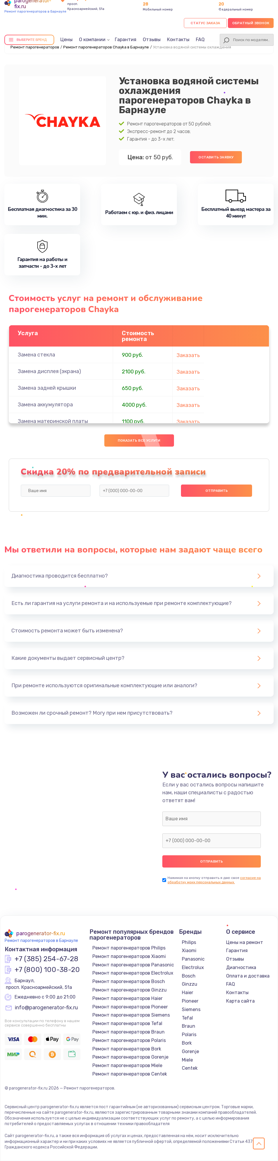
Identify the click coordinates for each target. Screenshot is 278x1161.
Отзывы (152, 39)
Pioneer (190, 1001)
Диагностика (241, 967)
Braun (188, 1026)
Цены (66, 39)
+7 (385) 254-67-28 (46, 959)
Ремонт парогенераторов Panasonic (133, 965)
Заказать (188, 355)
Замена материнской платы (53, 421)
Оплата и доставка (248, 976)
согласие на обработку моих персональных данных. (214, 880)
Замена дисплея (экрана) (49, 371)
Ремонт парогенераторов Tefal (127, 1023)
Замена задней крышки (47, 388)
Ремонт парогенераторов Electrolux (132, 973)
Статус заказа (205, 23)
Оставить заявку (215, 157)
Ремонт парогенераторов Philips (129, 948)
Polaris (189, 1034)
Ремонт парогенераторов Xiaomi (129, 956)
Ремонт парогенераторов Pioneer (130, 1007)
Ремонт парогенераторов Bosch (128, 981)
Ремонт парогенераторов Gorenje (130, 1057)
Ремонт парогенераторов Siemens (131, 1015)
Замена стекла (36, 355)
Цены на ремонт (244, 942)
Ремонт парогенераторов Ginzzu (129, 990)
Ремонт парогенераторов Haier (127, 998)
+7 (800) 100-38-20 (47, 970)
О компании (92, 39)
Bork (187, 1043)
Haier (187, 992)
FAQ (200, 39)
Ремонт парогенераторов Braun (128, 1032)
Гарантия (125, 39)
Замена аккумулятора (45, 404)
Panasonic (193, 959)
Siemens (191, 1009)
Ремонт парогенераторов (34, 47)
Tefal (187, 1018)
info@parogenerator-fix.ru (46, 1008)
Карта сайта (240, 1001)
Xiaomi (189, 950)
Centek (190, 1068)
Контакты (178, 39)
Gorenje (190, 1051)
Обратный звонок (250, 23)
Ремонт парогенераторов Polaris (129, 1040)
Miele (187, 1060)
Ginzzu (189, 984)
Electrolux (193, 967)
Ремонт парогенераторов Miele (127, 1065)
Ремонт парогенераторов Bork (126, 1049)
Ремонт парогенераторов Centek (129, 1074)
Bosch (189, 976)
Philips (189, 942)
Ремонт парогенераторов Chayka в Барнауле (106, 47)
